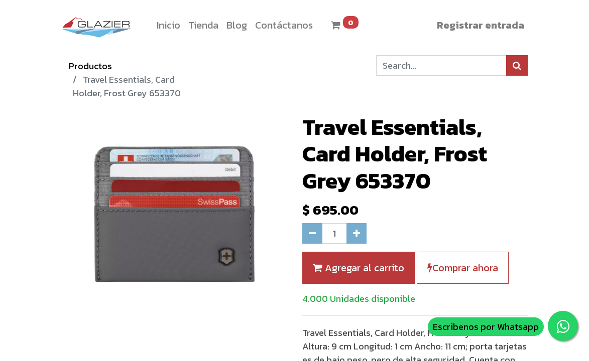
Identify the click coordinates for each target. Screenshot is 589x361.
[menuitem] (168, 25)
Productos (90, 66)
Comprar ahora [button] (462, 267)
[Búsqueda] (517, 65)
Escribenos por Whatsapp (486, 326)
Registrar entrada (480, 25)
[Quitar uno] (312, 233)
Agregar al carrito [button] (358, 267)
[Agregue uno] (356, 233)
